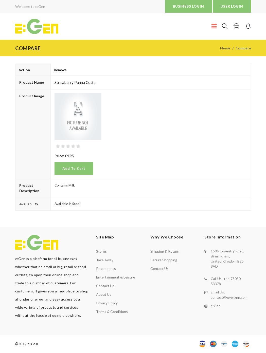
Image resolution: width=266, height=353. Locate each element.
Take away (104, 260)
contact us (159, 268)
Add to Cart (73, 168)
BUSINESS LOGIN (188, 6)
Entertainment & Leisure (115, 277)
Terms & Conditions (112, 311)
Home (225, 48)
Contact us (105, 286)
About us (103, 294)
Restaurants (106, 268)
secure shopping (163, 260)
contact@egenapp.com (229, 297)
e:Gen (216, 305)
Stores (101, 251)
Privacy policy (107, 303)
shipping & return (164, 251)
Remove (60, 70)
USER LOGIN (232, 6)
